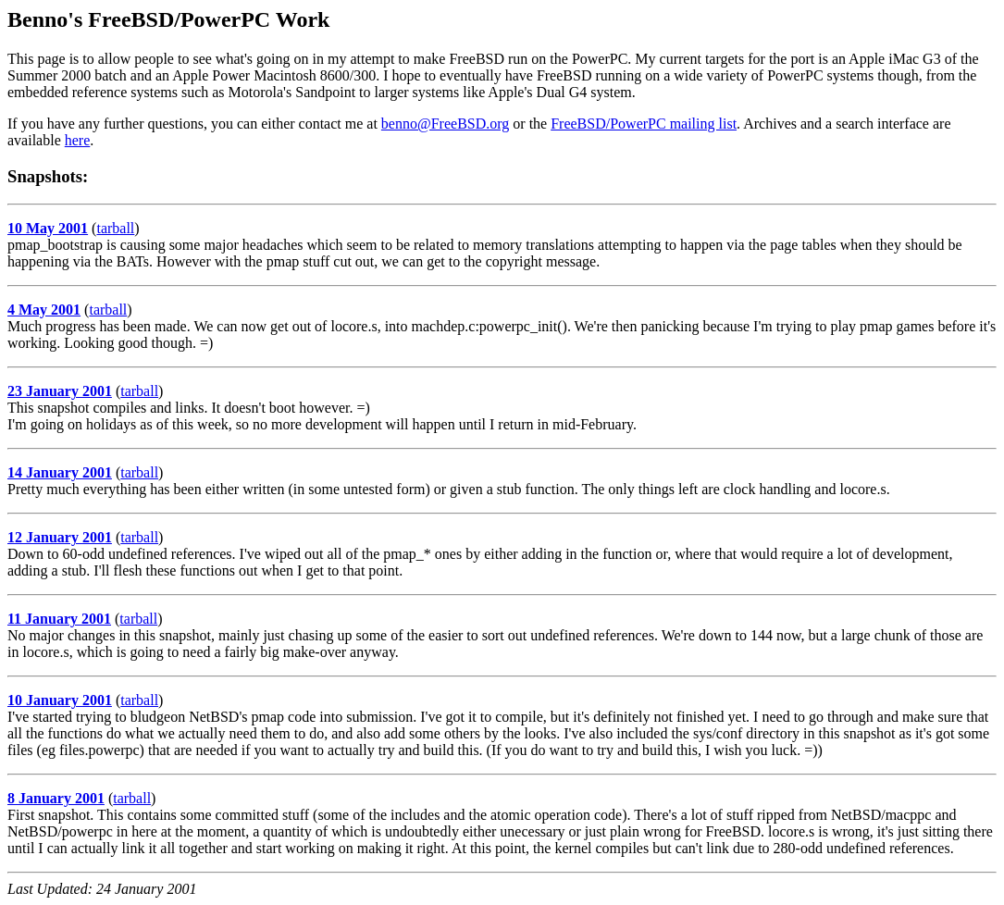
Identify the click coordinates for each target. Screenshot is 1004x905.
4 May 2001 (44, 309)
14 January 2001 (59, 472)
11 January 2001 (59, 618)
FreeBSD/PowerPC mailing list (644, 123)
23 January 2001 (59, 391)
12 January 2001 (59, 537)
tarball (115, 228)
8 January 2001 (56, 798)
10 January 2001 (59, 700)
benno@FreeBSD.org (445, 123)
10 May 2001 (47, 228)
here (78, 140)
